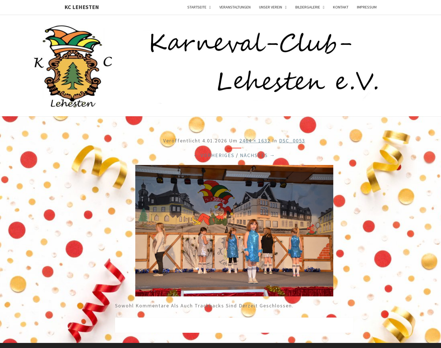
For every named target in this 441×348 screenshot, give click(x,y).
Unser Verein (270, 7)
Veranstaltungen (235, 7)
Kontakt (340, 7)
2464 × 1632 (255, 140)
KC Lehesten (81, 6)
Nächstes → (257, 155)
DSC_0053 (292, 140)
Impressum (367, 7)
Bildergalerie (307, 7)
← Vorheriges (213, 155)
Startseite (196, 7)
